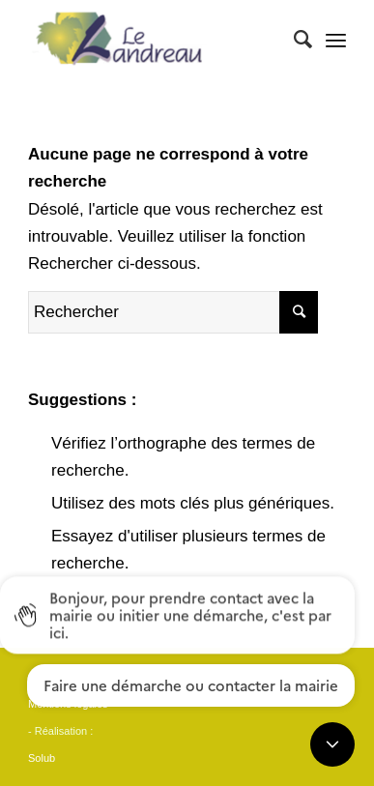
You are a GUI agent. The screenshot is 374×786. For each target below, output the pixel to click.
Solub (41, 758)
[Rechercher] (293, 39)
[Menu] (336, 39)
